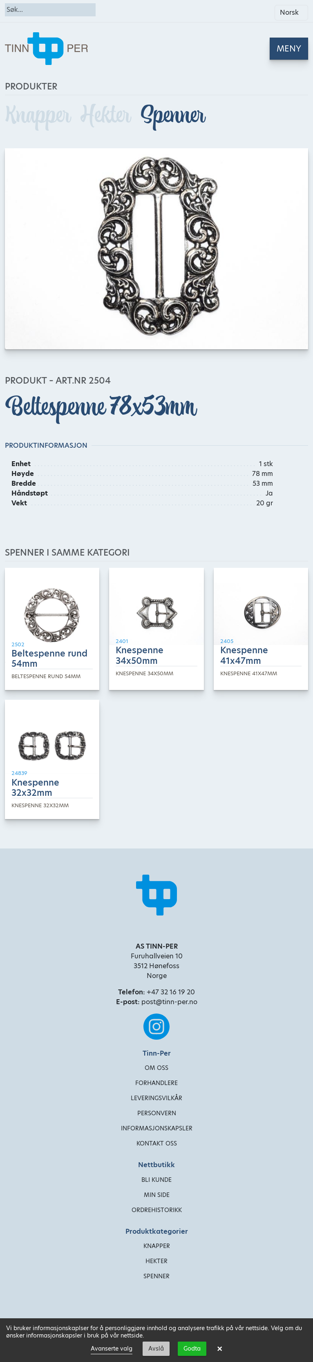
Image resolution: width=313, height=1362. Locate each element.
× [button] (219, 1349)
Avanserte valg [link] (111, 1348)
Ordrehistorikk (157, 1210)
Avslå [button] (156, 1348)
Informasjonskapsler (156, 1128)
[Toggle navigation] (289, 49)
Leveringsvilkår (156, 1098)
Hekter (107, 115)
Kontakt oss (156, 1143)
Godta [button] (192, 1348)
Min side (157, 1195)
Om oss (156, 1068)
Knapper (39, 115)
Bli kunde (156, 1180)
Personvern (156, 1113)
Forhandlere (156, 1083)
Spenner (172, 115)
